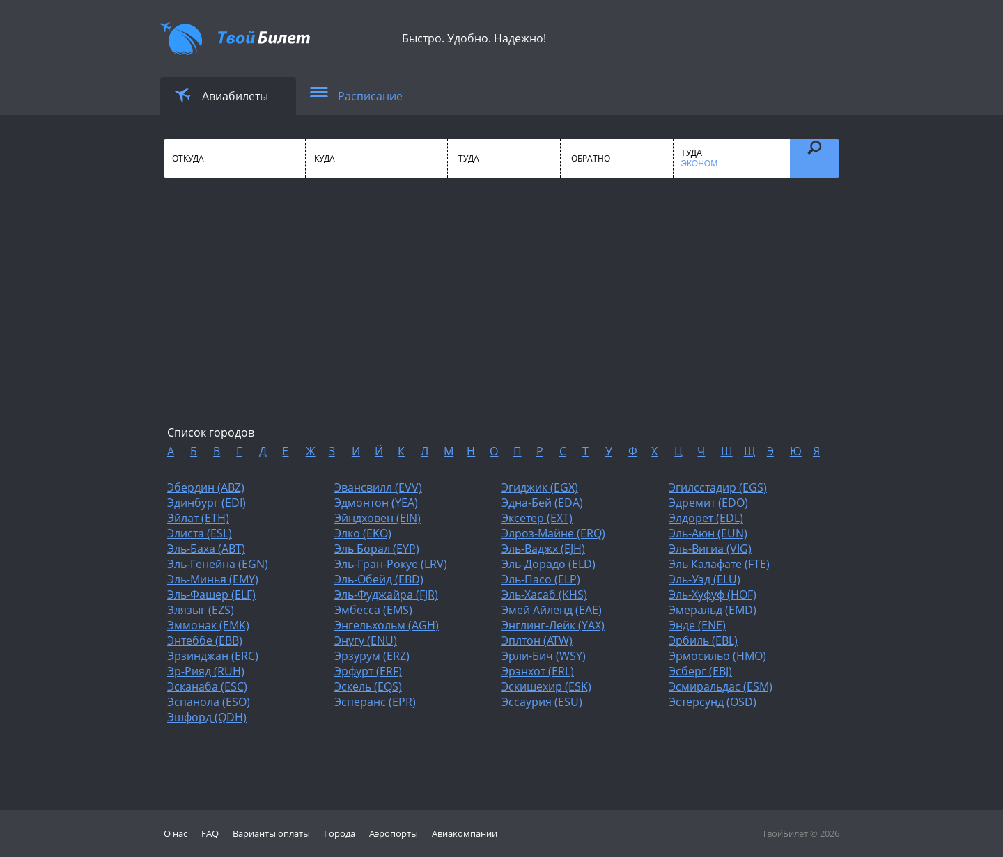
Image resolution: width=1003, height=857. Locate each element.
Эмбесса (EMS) (373, 610)
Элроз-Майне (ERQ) (553, 533)
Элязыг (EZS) (200, 610)
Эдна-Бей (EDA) (542, 502)
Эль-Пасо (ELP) (541, 579)
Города (339, 833)
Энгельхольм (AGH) (386, 625)
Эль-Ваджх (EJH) (543, 548)
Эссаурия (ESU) (542, 701)
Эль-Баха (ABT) (206, 548)
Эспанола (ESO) (208, 701)
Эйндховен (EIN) (377, 518)
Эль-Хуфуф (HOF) (712, 594)
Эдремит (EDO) (708, 502)
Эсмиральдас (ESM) (720, 686)
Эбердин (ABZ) (205, 487)
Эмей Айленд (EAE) (552, 610)
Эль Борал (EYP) (376, 548)
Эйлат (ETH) (198, 518)
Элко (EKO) (362, 533)
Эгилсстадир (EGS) (718, 487)
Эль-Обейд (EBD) (378, 579)
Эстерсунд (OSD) (712, 701)
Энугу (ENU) (365, 640)
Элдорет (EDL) (706, 518)
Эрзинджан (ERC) (212, 655)
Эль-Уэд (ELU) (704, 579)
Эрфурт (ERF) (368, 671)
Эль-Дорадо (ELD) (549, 564)
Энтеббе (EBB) (204, 640)
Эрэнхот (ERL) (538, 671)
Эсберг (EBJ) (700, 671)
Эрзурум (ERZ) (372, 655)
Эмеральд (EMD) (712, 610)
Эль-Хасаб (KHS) (544, 594)
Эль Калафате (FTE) (719, 564)
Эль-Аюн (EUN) (708, 533)
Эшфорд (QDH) (207, 717)
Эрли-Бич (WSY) (544, 655)
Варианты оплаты (271, 833)
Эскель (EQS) (368, 686)
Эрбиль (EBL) (703, 640)
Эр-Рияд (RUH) (205, 671)
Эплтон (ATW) (537, 640)
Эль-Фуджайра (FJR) (386, 594)
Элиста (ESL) (199, 533)
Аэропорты (393, 833)
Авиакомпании (464, 833)
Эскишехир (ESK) (546, 686)
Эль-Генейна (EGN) (217, 564)
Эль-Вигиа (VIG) (710, 548)
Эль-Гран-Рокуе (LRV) (390, 564)
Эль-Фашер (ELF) (211, 594)
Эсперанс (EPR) (375, 701)
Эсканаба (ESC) (207, 686)
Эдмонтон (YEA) (376, 502)
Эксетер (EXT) (537, 518)
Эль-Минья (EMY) (212, 579)
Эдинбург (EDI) (206, 502)
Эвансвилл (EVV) (378, 487)
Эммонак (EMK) (208, 625)
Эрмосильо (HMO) (717, 655)
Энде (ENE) (697, 625)
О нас (175, 833)
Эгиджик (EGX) (540, 487)
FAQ (210, 833)
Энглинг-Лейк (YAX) (553, 625)
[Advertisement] (501, 313)
